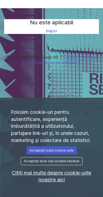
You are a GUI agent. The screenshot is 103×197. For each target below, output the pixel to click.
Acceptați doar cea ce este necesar (51, 161)
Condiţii (88, 57)
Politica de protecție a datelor (51, 62)
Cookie (71, 57)
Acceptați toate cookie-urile (51, 150)
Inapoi (51, 30)
